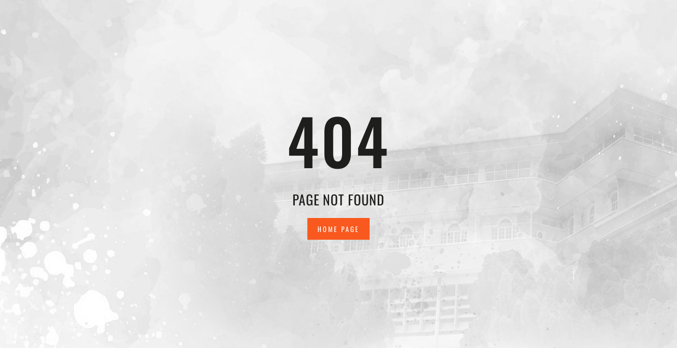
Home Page (338, 229)
